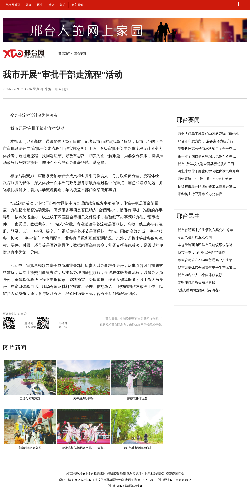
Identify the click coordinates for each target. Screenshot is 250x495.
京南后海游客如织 (30, 448)
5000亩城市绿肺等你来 (137, 448)
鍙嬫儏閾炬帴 (175, 473)
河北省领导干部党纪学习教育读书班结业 (208, 134)
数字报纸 (77, 5)
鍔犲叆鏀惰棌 (155, 473)
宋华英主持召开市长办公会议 (200, 194)
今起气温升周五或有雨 (195, 237)
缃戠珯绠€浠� (75, 473)
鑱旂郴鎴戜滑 (96, 473)
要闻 (28, 5)
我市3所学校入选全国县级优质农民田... (207, 164)
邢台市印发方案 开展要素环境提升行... (207, 141)
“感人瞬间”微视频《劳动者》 (200, 290)
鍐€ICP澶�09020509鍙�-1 (76, 480)
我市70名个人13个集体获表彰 (200, 275)
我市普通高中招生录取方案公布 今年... (207, 230)
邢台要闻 (80, 53)
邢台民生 (188, 216)
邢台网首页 (13, 5)
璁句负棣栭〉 (135, 473)
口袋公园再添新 (30, 398)
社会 (51, 5)
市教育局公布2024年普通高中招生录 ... (207, 260)
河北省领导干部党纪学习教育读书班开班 (208, 171)
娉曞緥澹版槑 (116, 473)
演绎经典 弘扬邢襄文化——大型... (83, 448)
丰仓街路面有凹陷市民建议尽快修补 (205, 245)
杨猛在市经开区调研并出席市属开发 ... (207, 186)
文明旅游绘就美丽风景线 (196, 282)
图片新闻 (14, 348)
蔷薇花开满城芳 (137, 398)
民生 (40, 5)
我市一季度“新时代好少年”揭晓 (201, 252)
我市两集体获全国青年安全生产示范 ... (207, 268)
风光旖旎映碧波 (83, 398)
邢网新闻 (64, 53)
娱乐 (63, 5)
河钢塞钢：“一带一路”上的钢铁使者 (205, 179)
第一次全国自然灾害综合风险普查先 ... (207, 156)
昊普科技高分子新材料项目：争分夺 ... (207, 149)
